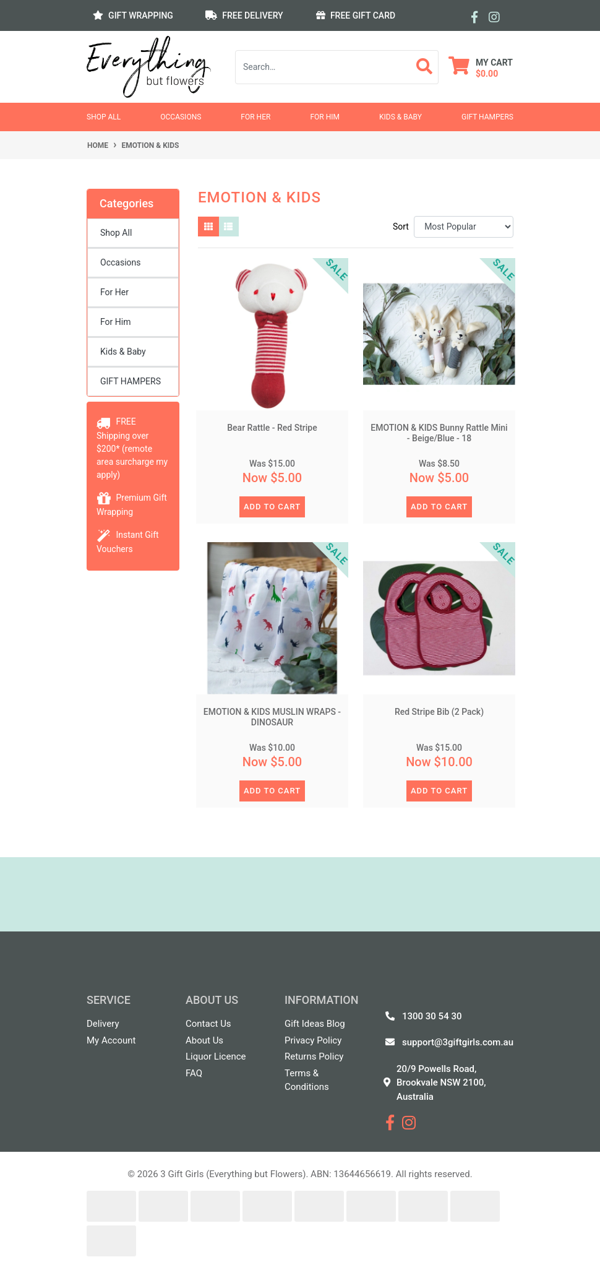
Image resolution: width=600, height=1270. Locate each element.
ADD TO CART (272, 506)
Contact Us (208, 1023)
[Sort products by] (463, 227)
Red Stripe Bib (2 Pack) (439, 712)
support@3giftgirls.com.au (457, 1042)
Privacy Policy (313, 1040)
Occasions (180, 117)
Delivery (103, 1023)
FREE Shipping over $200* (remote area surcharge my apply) (132, 448)
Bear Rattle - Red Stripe (272, 428)
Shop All (104, 117)
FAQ (194, 1073)
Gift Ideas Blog (315, 1023)
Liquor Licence (216, 1056)
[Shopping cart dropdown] (480, 67)
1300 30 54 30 (431, 1016)
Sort (401, 226)
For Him (325, 117)
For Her (255, 117)
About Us (204, 1040)
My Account (111, 1040)
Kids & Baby (400, 117)
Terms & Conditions (307, 1080)
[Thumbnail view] (208, 226)
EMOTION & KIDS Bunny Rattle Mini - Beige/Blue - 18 (439, 433)
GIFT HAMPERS (487, 117)
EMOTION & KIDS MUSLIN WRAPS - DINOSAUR (272, 717)
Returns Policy (314, 1056)
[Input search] (323, 67)
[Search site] (425, 67)
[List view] (228, 226)
